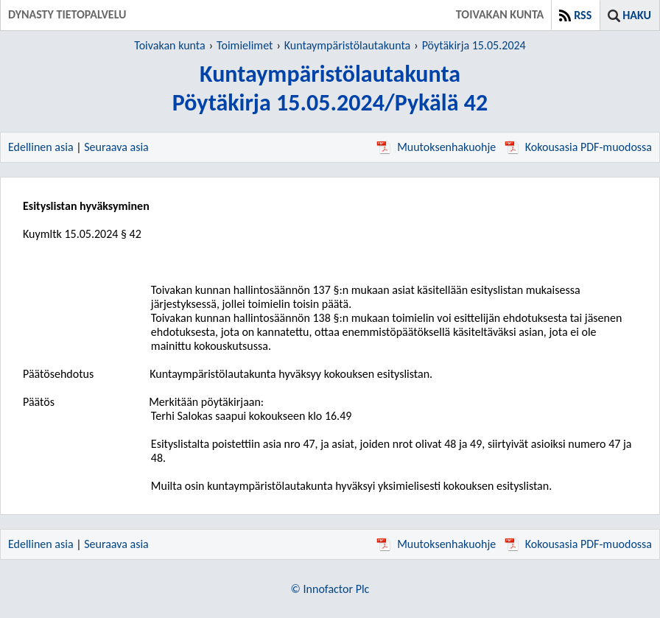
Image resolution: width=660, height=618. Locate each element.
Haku (636, 15)
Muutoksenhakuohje (436, 147)
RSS (582, 15)
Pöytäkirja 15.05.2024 (474, 45)
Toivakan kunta (169, 45)
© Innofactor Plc (330, 589)
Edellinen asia (41, 147)
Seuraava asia (116, 147)
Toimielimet (245, 45)
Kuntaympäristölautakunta (347, 45)
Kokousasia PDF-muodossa (578, 147)
